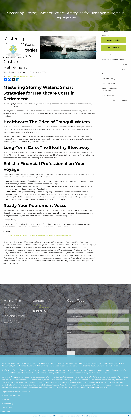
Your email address (82, 381)
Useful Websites (108, 95)
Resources (105, 74)
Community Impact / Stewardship (110, 89)
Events (115, 100)
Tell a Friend (113, 48)
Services (105, 31)
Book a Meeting (113, 40)
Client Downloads (108, 83)
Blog (123, 69)
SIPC (89, 393)
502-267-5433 (37, 370)
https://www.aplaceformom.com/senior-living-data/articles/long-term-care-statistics (38, 235)
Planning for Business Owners (113, 60)
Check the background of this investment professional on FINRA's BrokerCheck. (65, 416)
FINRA (84, 393)
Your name (79, 373)
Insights (125, 64)
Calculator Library (108, 79)
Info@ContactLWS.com (41, 372)
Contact (125, 100)
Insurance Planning (109, 55)
